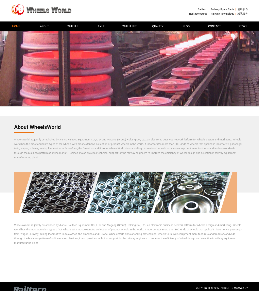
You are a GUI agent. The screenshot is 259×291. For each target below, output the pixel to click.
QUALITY (157, 26)
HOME (16, 26)
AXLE (101, 26)
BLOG (186, 26)
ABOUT (44, 26)
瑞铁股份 (242, 9)
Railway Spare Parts (222, 9)
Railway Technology (222, 13)
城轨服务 (242, 13)
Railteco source (198, 13)
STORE (243, 26)
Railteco (202, 9)
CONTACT (214, 26)
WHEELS (72, 26)
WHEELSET (129, 26)
